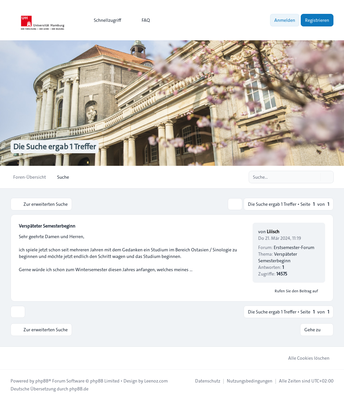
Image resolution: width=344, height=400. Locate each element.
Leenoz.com (156, 381)
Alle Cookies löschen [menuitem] (304, 358)
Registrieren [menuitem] (317, 20)
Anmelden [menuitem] (284, 20)
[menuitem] (104, 20)
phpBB (42, 381)
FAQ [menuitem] (141, 20)
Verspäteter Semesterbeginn (47, 226)
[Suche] (315, 177)
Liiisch (273, 231)
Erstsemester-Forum (294, 247)
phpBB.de (78, 388)
